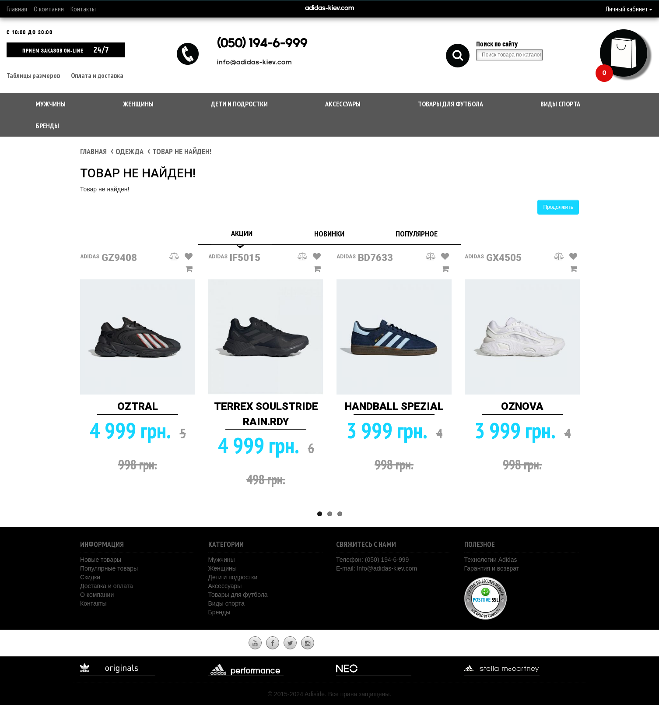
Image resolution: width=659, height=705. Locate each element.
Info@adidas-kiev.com (387, 568)
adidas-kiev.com (329, 8)
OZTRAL (137, 406)
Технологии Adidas (490, 559)
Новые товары (100, 559)
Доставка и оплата (106, 585)
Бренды (47, 125)
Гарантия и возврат (491, 568)
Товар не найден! (181, 151)
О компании (49, 8)
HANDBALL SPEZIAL (394, 406)
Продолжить (558, 207)
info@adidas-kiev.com (254, 63)
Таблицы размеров (33, 75)
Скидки (90, 577)
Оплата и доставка (97, 75)
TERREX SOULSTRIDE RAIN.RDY (266, 413)
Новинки (329, 234)
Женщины (138, 103)
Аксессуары (343, 103)
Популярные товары (109, 568)
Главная (17, 8)
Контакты (83, 8)
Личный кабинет (629, 8)
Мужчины (50, 103)
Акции (241, 233)
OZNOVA (522, 406)
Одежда (130, 151)
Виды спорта (560, 103)
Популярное (417, 234)
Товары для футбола (450, 103)
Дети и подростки (239, 103)
